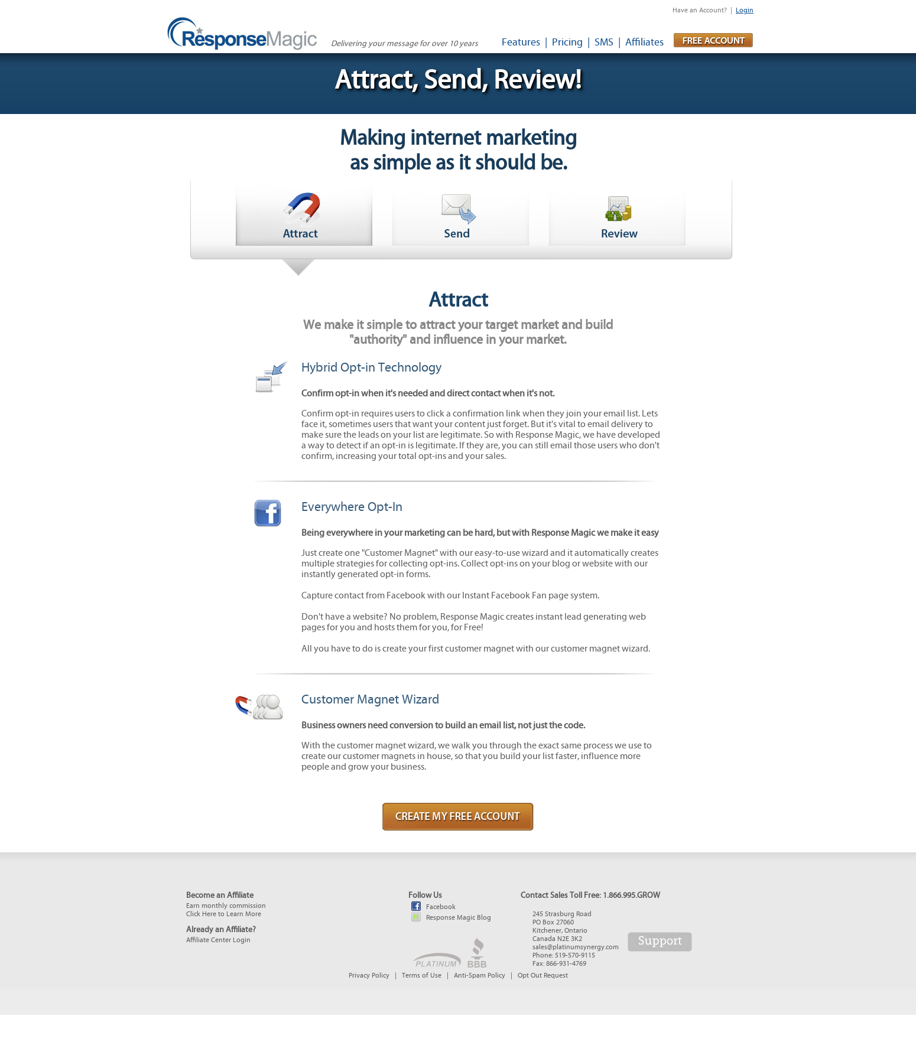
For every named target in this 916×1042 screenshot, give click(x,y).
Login (744, 10)
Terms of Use (421, 975)
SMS (604, 42)
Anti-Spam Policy (479, 975)
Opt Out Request (543, 975)
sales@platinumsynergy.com (575, 947)
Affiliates (644, 42)
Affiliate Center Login (218, 940)
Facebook (441, 907)
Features (521, 42)
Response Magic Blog (458, 917)
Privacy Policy (369, 975)
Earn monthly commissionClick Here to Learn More (226, 909)
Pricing (567, 42)
